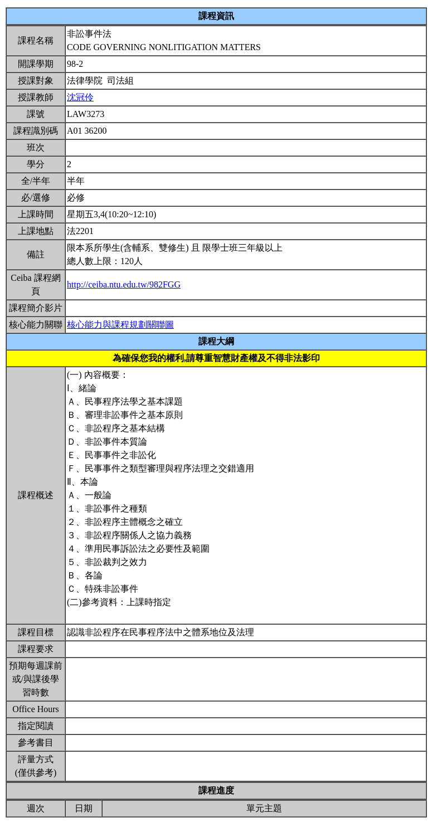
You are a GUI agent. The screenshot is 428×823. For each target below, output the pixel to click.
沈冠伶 (80, 97)
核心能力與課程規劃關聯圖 (120, 324)
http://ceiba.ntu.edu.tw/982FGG (124, 284)
